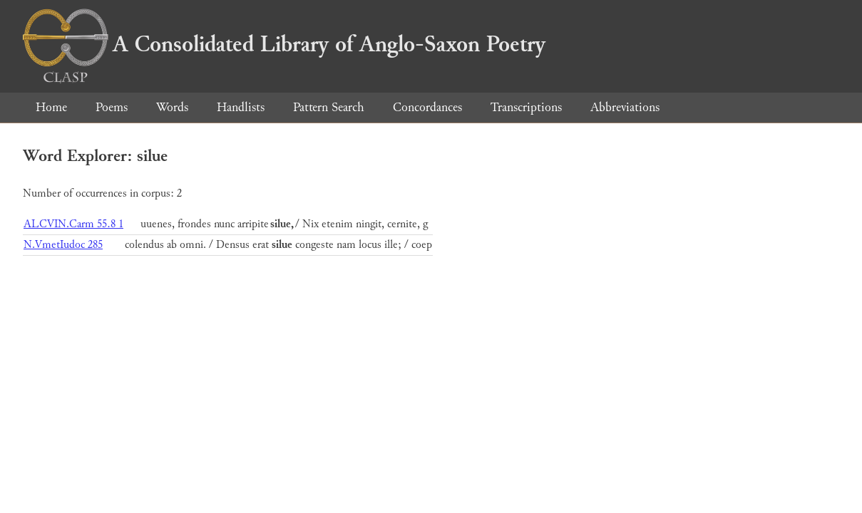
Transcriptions (526, 107)
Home (51, 107)
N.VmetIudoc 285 (63, 245)
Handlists (241, 107)
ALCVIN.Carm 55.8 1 (73, 224)
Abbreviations (625, 107)
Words (172, 107)
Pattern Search (328, 107)
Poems (112, 107)
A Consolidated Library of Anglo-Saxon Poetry (284, 44)
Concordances (427, 107)
